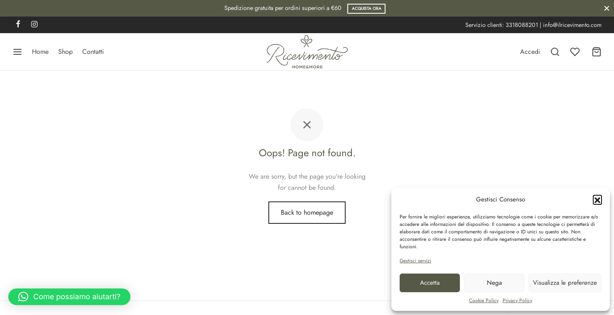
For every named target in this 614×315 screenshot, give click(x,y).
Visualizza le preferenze (565, 282)
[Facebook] (18, 25)
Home (40, 51)
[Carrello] (597, 52)
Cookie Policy (484, 300)
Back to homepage (307, 212)
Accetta (430, 282)
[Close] (607, 8)
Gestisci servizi (415, 260)
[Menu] (17, 51)
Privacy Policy (517, 300)
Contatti (93, 51)
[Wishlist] (576, 52)
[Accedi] (530, 51)
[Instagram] (34, 25)
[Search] (555, 52)
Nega (494, 282)
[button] (597, 199)
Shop (65, 51)
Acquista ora (366, 8)
